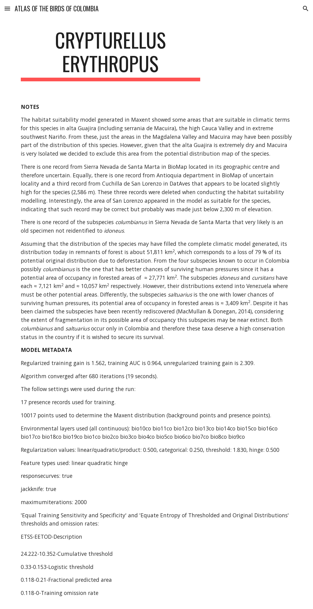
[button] (7, 8)
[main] (110, 55)
